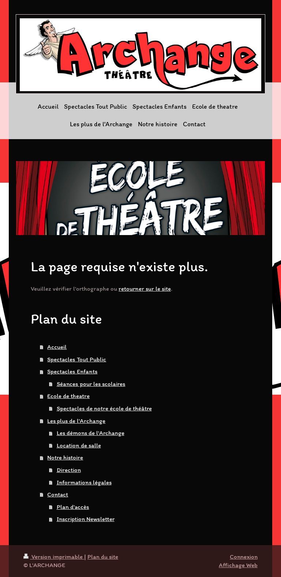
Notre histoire (65, 457)
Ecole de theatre (68, 395)
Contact (57, 494)
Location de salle (79, 445)
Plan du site (102, 556)
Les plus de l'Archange (76, 420)
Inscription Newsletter (86, 518)
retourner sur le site (145, 288)
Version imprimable (53, 556)
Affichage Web (238, 565)
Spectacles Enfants (72, 371)
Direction (69, 469)
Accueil (57, 346)
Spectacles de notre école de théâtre (104, 408)
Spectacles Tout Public (76, 359)
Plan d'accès (73, 506)
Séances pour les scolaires (91, 383)
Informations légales (84, 482)
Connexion (244, 556)
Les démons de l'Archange (90, 432)
